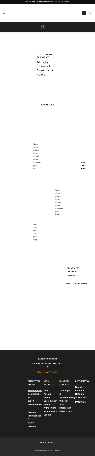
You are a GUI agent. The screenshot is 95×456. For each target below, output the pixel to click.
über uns (79, 390)
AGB (61, 404)
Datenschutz (65, 411)
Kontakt (79, 387)
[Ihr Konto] (84, 13)
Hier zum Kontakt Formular (57, 1)
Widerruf (64, 401)
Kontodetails (50, 411)
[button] (3, 12)
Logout (47, 415)
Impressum (65, 408)
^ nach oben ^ (47, 442)
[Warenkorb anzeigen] (90, 13)
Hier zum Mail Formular (47, 372)
